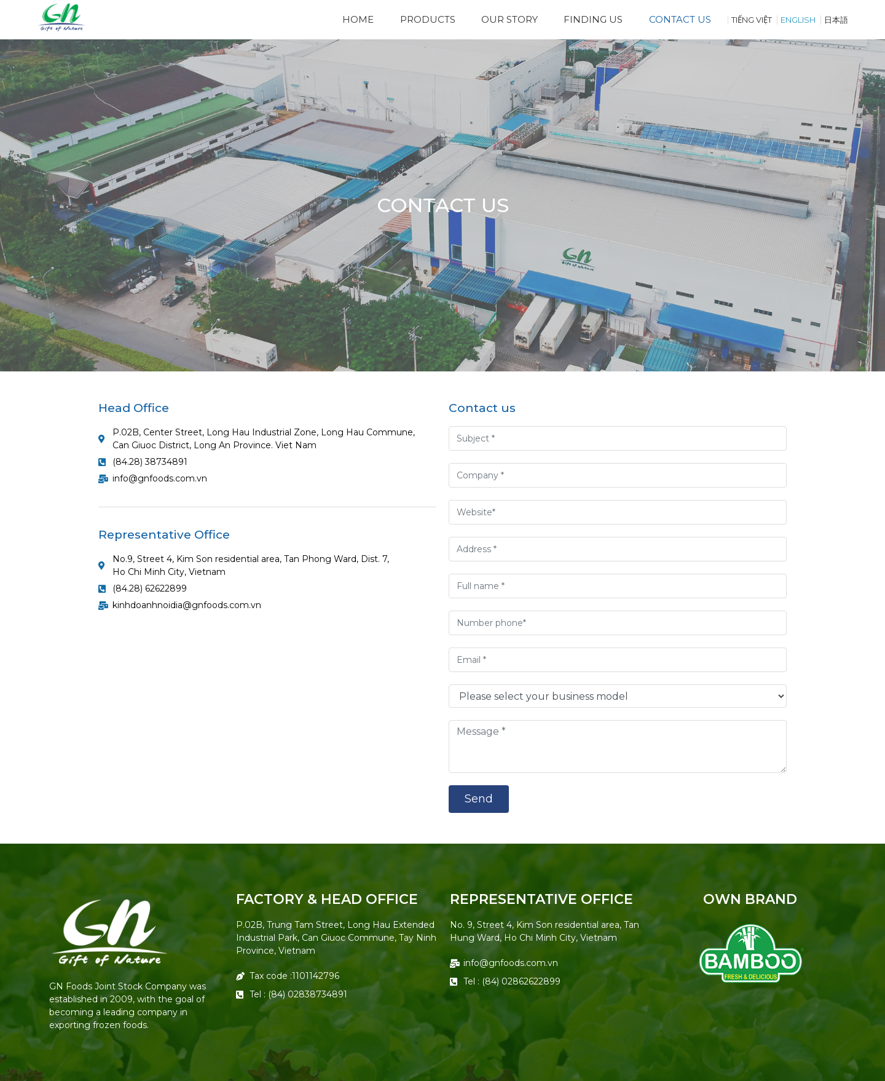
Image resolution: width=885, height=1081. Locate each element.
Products (427, 19)
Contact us (680, 19)
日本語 (836, 20)
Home (358, 19)
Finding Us (593, 19)
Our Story (509, 19)
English (798, 20)
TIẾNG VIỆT (751, 20)
